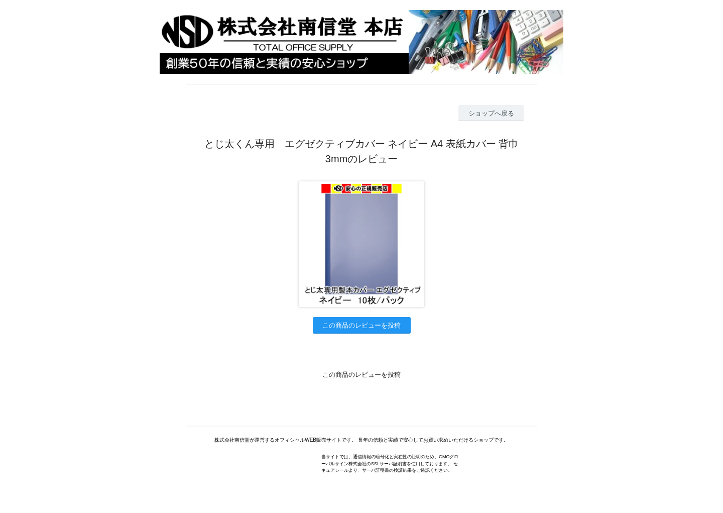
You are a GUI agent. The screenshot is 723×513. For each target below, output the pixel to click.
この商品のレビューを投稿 (361, 325)
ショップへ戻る (491, 113)
